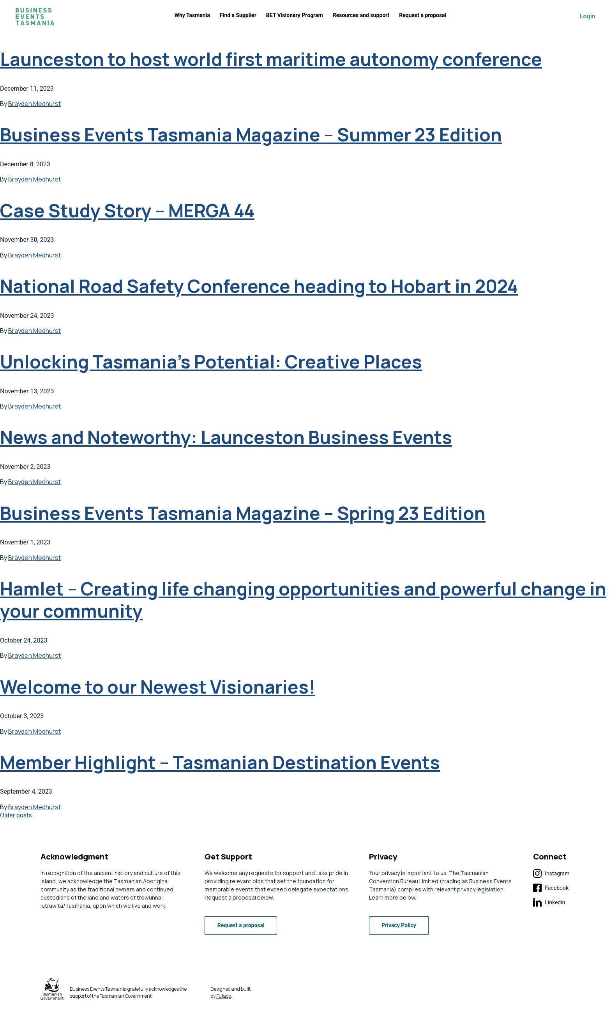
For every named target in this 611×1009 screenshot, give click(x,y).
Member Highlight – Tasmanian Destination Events (220, 762)
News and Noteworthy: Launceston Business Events (226, 437)
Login (587, 16)
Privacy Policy (399, 925)
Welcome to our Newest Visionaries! (157, 686)
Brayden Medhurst (34, 103)
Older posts (16, 815)
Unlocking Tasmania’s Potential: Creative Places (211, 361)
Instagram (551, 873)
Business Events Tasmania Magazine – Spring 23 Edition (243, 513)
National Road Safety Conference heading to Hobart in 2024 (259, 286)
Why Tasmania (192, 15)
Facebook (551, 888)
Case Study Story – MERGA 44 (127, 210)
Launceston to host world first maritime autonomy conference (271, 59)
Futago (223, 996)
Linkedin (549, 902)
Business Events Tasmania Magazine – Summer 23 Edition (251, 134)
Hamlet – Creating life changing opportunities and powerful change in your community (303, 599)
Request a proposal (422, 15)
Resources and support (361, 15)
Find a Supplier (238, 15)
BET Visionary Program (294, 15)
